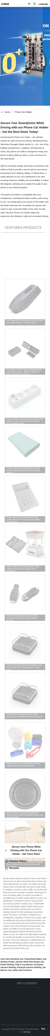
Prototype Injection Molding (29, 967)
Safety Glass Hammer (22, 970)
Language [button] (43, 4)
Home (7, 112)
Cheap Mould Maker (33, 959)
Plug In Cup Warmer (24, 964)
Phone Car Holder (23, 112)
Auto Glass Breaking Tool (12, 959)
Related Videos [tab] (16, 861)
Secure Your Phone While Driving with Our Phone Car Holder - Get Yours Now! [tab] (23, 850)
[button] (29, 4)
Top (43, 1028)
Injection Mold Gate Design (28, 962)
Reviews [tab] (12, 868)
